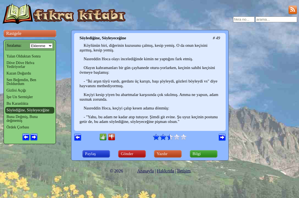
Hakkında (165, 171)
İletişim (184, 171)
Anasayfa (145, 171)
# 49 (216, 38)
